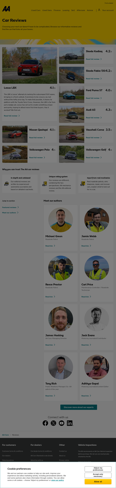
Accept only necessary (98, 475)
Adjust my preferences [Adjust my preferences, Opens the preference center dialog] (98, 469)
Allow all (98, 481)
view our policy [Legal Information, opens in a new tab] (57, 480)
